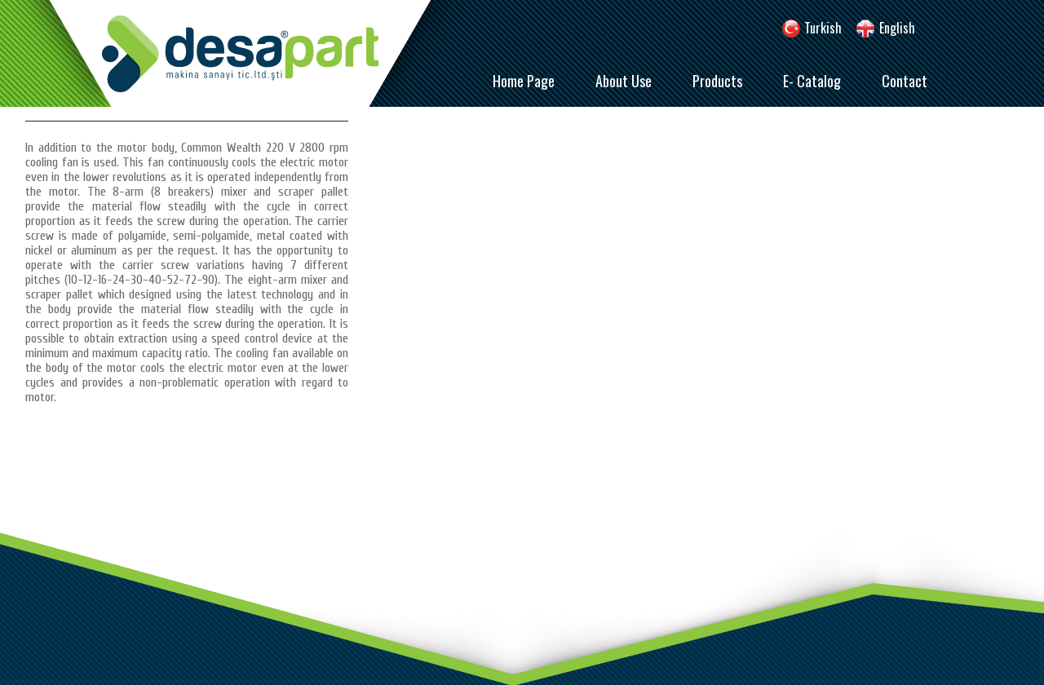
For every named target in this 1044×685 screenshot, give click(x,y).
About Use (623, 80)
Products (717, 80)
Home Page (524, 80)
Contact (904, 80)
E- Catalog (812, 80)
